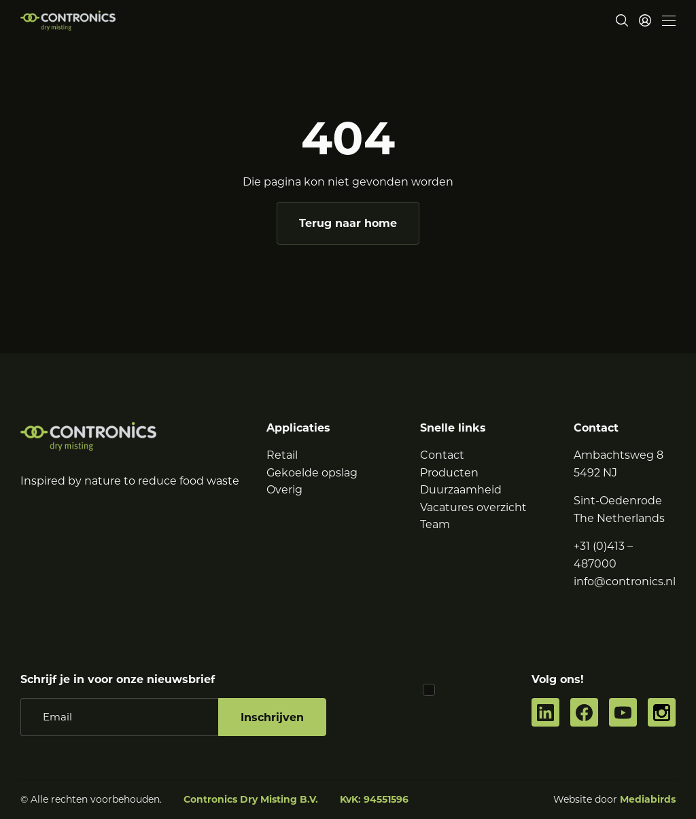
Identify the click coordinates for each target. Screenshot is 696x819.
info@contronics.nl (625, 581)
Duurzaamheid (461, 489)
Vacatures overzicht (473, 507)
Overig (284, 489)
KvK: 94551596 (374, 799)
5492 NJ (595, 472)
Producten (449, 472)
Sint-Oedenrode (618, 500)
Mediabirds (648, 799)
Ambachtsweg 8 (618, 455)
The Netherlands (619, 518)
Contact (442, 455)
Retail (282, 455)
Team (435, 524)
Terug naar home (348, 223)
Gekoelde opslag (312, 472)
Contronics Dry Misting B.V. (251, 799)
